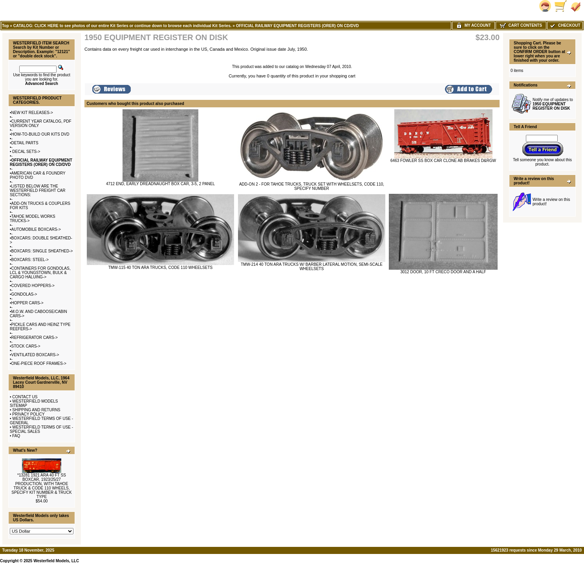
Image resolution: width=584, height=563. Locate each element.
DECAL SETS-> (25, 151)
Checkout (564, 25)
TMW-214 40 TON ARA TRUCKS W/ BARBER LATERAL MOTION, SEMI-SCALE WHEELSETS (312, 266)
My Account (473, 25)
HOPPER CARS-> (27, 303)
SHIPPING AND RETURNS (36, 410)
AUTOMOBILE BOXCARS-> (36, 229)
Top (5, 26)
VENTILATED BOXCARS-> (35, 355)
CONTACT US (24, 397)
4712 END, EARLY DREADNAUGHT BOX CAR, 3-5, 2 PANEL (160, 184)
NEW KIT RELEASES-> (32, 112)
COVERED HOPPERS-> (33, 285)
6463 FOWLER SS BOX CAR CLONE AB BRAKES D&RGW (443, 160)
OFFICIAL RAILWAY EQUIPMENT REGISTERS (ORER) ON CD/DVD (297, 26)
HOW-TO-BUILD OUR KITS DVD (40, 134)
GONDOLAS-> (24, 294)
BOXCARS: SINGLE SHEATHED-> (42, 251)
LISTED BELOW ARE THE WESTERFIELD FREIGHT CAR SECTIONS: (38, 190)
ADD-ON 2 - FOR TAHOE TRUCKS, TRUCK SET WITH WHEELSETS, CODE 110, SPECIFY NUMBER (311, 186)
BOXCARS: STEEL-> (30, 260)
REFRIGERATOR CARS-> (34, 337)
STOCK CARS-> (25, 346)
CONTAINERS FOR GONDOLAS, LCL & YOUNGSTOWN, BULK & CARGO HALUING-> (40, 272)
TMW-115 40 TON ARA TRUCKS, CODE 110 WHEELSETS (160, 267)
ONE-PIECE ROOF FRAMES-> (38, 363)
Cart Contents (521, 25)
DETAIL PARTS (24, 143)
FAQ (16, 436)
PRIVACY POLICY (28, 414)
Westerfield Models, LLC (56, 561)
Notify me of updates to (553, 104)
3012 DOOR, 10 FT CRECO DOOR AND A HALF (443, 272)
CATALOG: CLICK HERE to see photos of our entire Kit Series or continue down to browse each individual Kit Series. (122, 26)
